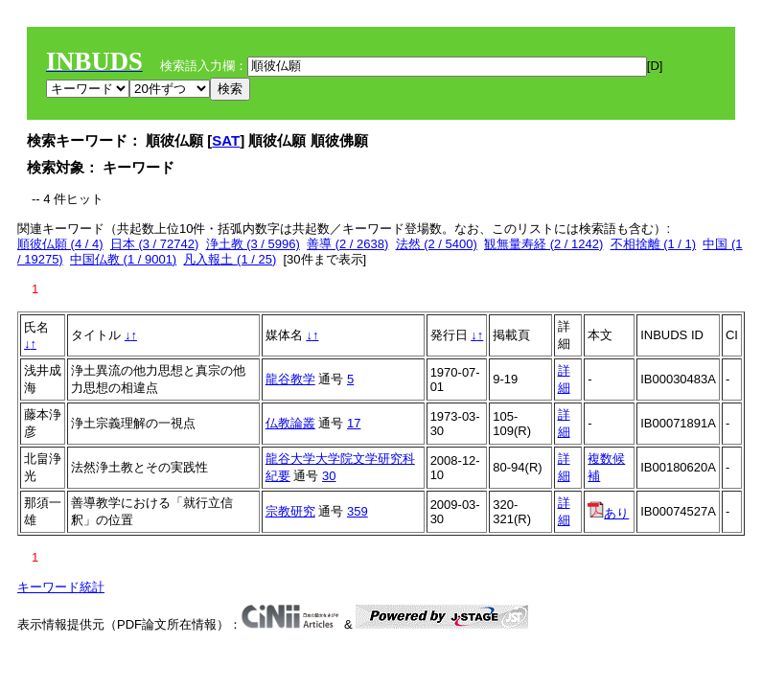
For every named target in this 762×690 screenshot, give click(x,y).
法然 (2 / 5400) (436, 244)
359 (357, 511)
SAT (226, 140)
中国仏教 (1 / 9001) (123, 259)
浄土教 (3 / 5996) (253, 244)
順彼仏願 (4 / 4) (60, 244)
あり (608, 513)
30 (328, 476)
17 (353, 423)
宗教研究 (290, 511)
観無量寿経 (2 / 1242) (543, 244)
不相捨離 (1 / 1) (654, 244)
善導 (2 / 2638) (347, 244)
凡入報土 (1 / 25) (229, 259)
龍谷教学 (290, 379)
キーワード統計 (60, 587)
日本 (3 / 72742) (154, 244)
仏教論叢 (290, 423)
